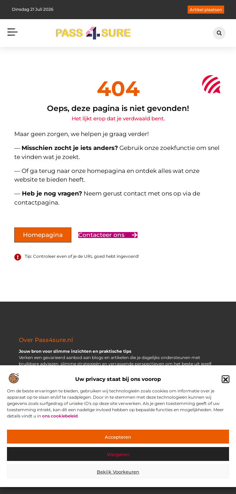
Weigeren (118, 457)
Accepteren (118, 439)
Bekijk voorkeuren (118, 474)
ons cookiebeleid (60, 418)
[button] (225, 382)
